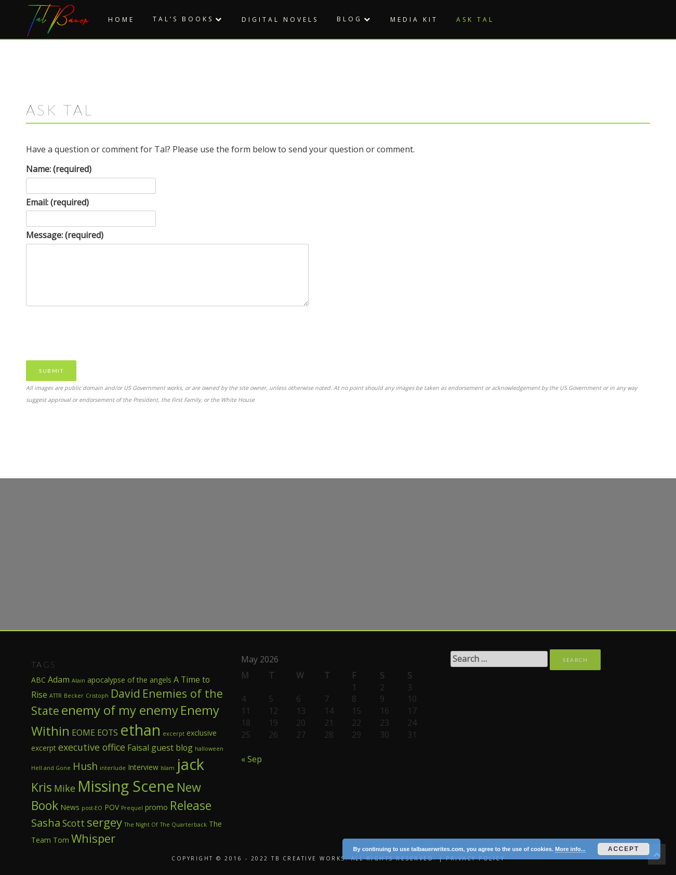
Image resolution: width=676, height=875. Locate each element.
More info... (570, 849)
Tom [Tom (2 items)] (61, 840)
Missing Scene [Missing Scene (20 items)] (126, 786)
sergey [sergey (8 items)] (104, 822)
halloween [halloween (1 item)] (209, 748)
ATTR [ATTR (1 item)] (55, 695)
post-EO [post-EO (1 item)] (92, 808)
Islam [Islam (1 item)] (168, 768)
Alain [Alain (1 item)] (78, 680)
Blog (349, 19)
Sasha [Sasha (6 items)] (45, 822)
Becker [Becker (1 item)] (74, 695)
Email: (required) (57, 202)
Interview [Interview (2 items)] (143, 767)
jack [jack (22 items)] (190, 764)
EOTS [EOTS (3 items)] (107, 732)
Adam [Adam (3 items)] (59, 679)
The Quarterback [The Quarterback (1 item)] (183, 824)
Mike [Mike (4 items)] (64, 788)
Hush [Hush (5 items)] (85, 766)
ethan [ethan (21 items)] (140, 730)
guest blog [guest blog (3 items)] (172, 747)
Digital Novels (280, 19)
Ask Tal (475, 19)
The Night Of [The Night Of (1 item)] (141, 824)
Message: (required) (64, 235)
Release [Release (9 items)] (190, 805)
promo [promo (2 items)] (156, 807)
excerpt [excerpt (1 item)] (173, 733)
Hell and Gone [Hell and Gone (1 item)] (51, 768)
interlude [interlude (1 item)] (113, 768)
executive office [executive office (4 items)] (91, 747)
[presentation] (105, 332)
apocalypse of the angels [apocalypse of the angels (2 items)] (129, 680)
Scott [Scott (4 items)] (73, 823)
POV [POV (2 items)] (111, 807)
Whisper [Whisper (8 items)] (93, 838)
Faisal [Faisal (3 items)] (138, 747)
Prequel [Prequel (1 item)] (132, 808)
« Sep (251, 759)
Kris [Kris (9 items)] (41, 787)
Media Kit (414, 19)
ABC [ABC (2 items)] (38, 680)
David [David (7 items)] (125, 693)
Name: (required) (58, 169)
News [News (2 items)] (69, 807)
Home (121, 19)
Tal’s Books (183, 19)
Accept (623, 849)
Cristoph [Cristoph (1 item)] (97, 695)
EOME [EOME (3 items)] (83, 732)
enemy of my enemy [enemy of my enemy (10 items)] (119, 710)
